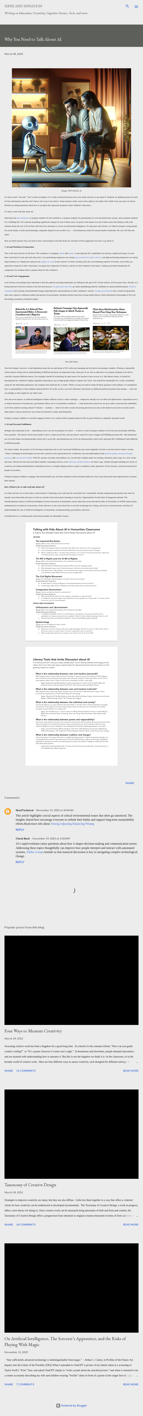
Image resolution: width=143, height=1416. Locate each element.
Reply (20, 829)
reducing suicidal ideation (79, 462)
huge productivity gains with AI (88, 257)
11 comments (26, 1070)
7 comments (25, 1384)
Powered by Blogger (71, 1405)
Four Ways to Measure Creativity (33, 1031)
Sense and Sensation (23, 6)
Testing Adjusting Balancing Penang (72, 823)
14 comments (26, 1224)
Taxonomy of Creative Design (30, 1185)
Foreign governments (103, 291)
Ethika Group (35, 852)
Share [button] (129, 783)
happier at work (47, 261)
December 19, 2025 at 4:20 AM (51, 838)
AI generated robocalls (62, 286)
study (71, 253)
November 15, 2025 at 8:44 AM (55, 810)
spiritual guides (111, 453)
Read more (131, 1070)
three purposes (23, 218)
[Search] (127, 6)
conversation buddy (24, 458)
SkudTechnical (25, 810)
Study (61, 253)
